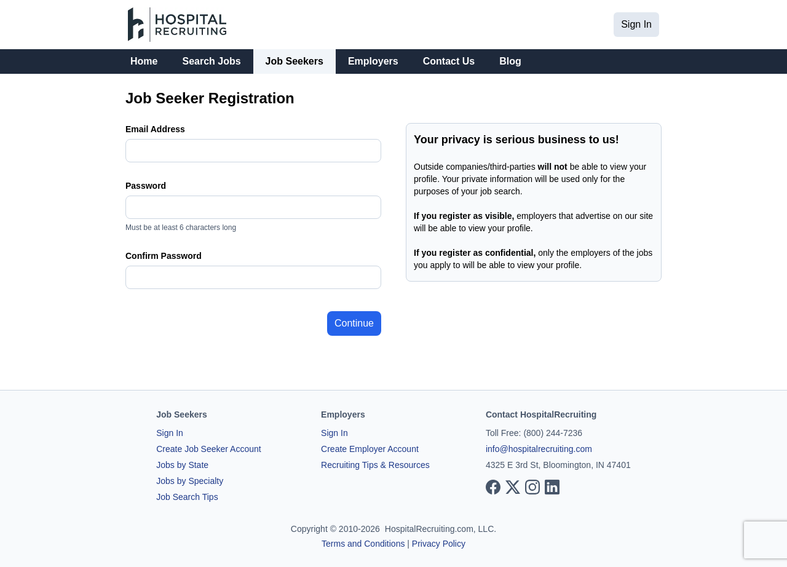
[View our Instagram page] (532, 487)
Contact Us (449, 61)
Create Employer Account (370, 449)
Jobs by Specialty (189, 481)
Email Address (155, 129)
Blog (510, 61)
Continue (354, 323)
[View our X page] (512, 487)
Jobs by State (182, 465)
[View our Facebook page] (493, 487)
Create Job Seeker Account (208, 449)
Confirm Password (163, 256)
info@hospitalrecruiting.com (539, 449)
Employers (373, 61)
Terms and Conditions (363, 544)
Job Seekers (294, 61)
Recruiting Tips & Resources (375, 465)
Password (145, 186)
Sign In (636, 24)
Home (143, 61)
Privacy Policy (438, 544)
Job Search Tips (187, 497)
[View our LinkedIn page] (552, 487)
